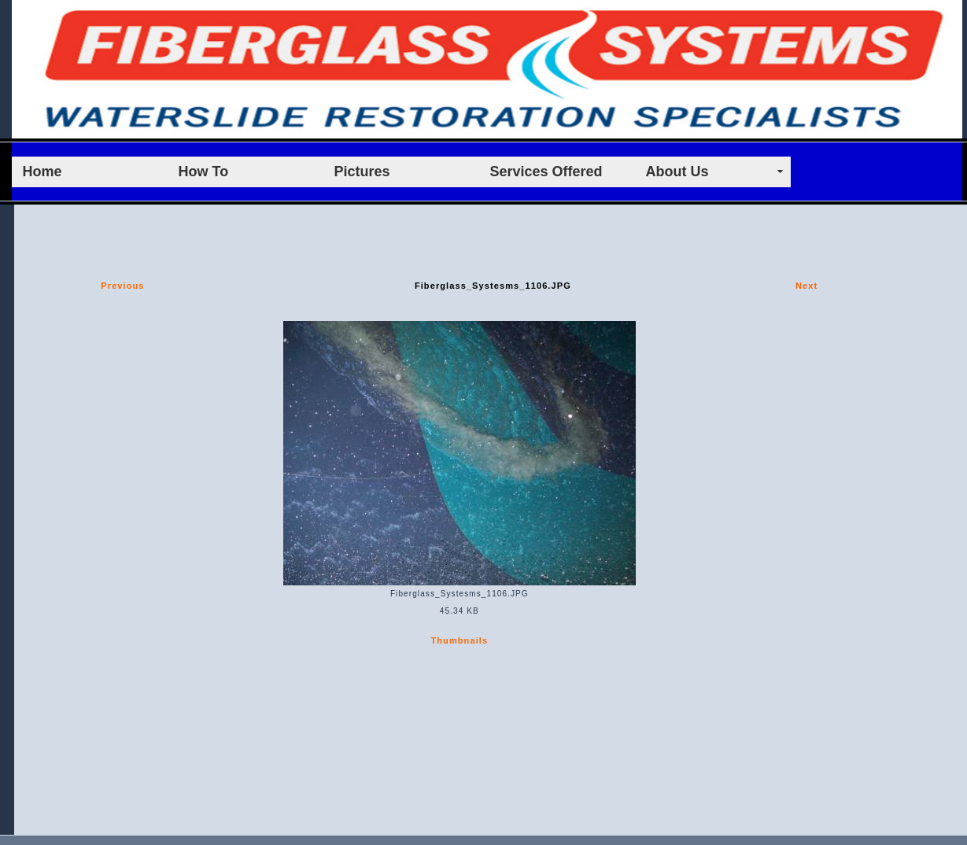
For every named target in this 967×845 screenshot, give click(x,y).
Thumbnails (459, 640)
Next (806, 285)
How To (204, 171)
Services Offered (546, 171)
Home (42, 171)
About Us (677, 171)
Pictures (362, 171)
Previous (122, 285)
